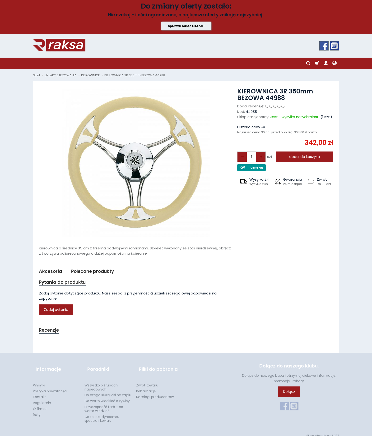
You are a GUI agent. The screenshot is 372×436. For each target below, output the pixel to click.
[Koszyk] (316, 63)
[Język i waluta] (334, 63)
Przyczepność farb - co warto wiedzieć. (103, 404)
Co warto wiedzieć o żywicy (107, 396)
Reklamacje (146, 386)
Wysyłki (39, 380)
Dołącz (289, 393)
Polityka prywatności (50, 386)
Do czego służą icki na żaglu (107, 390)
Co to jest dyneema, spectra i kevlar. (101, 414)
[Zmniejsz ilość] (258, 156)
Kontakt (39, 392)
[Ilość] (250, 156)
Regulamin (42, 398)
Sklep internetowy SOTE (322, 431)
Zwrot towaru (147, 380)
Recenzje (50, 331)
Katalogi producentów (155, 392)
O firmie (39, 404)
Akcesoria (51, 271)
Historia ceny (250, 126)
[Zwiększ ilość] (241, 156)
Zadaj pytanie (56, 310)
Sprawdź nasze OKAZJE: (186, 26)
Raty (37, 410)
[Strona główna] (59, 45)
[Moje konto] (325, 63)
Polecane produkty (97, 271)
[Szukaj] (308, 63)
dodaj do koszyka (303, 156)
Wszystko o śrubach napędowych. (101, 382)
